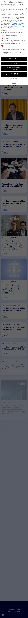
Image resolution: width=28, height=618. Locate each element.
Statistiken (5, 37)
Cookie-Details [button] (14, 77)
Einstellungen (22, 24)
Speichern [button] (14, 62)
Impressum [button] (14, 81)
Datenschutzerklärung (16, 23)
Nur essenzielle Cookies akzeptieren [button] (14, 67)
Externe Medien (6, 44)
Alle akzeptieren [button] (14, 57)
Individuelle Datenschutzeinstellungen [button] (14, 72)
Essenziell (5, 29)
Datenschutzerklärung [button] (14, 79)
